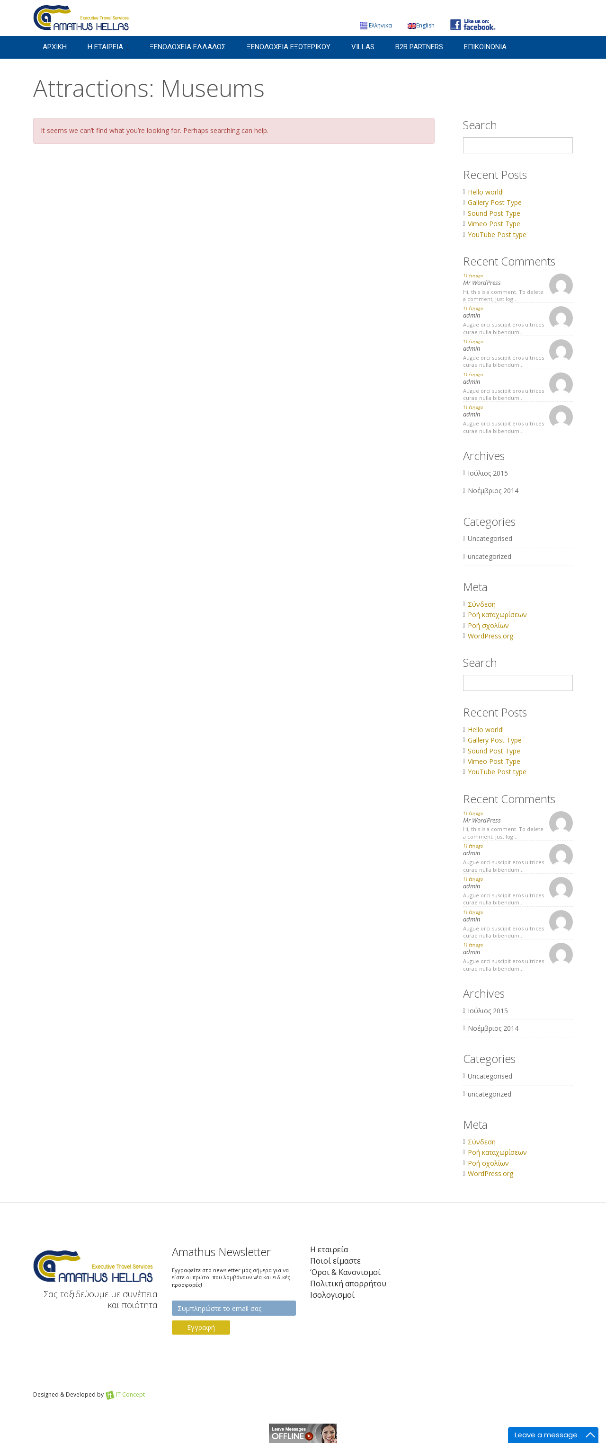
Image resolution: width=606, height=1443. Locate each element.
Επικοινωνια (485, 47)
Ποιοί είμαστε (335, 1261)
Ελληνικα (376, 25)
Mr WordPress (482, 282)
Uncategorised (490, 538)
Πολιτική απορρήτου (348, 1284)
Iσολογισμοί (332, 1295)
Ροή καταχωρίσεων (497, 614)
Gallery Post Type (495, 202)
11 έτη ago (473, 276)
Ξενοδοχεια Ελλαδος (188, 47)
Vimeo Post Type (494, 223)
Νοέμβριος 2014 (493, 490)
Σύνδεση (482, 604)
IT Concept (130, 1394)
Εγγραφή (201, 1327)
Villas (362, 47)
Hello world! (486, 191)
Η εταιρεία (329, 1250)
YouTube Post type (497, 234)
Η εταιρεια (105, 47)
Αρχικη (55, 47)
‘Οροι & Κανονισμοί (345, 1272)
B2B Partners (419, 47)
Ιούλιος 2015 (488, 473)
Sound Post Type (494, 213)
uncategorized (489, 556)
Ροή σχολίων (488, 625)
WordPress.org (490, 635)
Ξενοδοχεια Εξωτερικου (288, 47)
